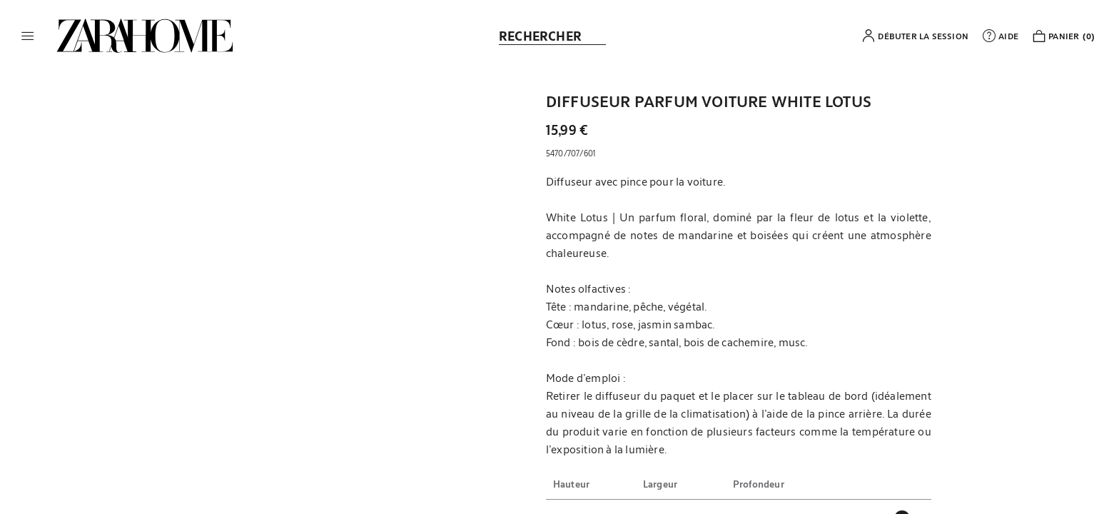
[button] (27, 36)
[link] (145, 36)
